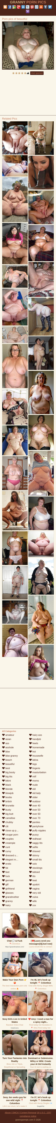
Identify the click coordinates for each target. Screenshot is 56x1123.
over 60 (34, 814)
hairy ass (35, 735)
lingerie (34, 768)
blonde (7, 789)
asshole (8, 747)
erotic (6, 863)
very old (35, 893)
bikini (6, 780)
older (33, 797)
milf (32, 776)
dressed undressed (14, 855)
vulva (33, 897)
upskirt (34, 884)
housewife (36, 756)
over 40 (34, 805)
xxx (32, 905)
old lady (35, 793)
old (32, 789)
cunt (6, 847)
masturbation (37, 772)
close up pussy (11, 830)
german (8, 880)
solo (33, 863)
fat (5, 868)
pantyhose (36, 826)
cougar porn (10, 834)
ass (5, 743)
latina (33, 760)
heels (33, 743)
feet (5, 872)
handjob (35, 739)
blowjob (8, 793)
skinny (34, 855)
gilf (5, 884)
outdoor (35, 801)
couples (8, 839)
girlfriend (8, 888)
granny (7, 901)
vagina (34, 888)
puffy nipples (37, 830)
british (7, 801)
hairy (6, 905)
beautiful (8, 764)
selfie (33, 847)
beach (7, 760)
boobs (7, 797)
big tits (7, 776)
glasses (8, 893)
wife (33, 901)
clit (5, 826)
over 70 (34, 818)
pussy (34, 834)
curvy (6, 851)
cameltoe (8, 818)
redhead (35, 839)
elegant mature (11, 859)
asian (6, 739)
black (6, 785)
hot (32, 751)
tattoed (34, 872)
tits (32, 876)
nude (33, 785)
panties (34, 822)
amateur (8, 735)
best (6, 768)
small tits (35, 859)
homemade (37, 747)
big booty (8, 772)
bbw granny (10, 756)
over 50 (34, 810)
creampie (8, 843)
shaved (34, 851)
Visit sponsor (37, 73)
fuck (6, 876)
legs (33, 764)
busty (6, 810)
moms (34, 780)
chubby (7, 822)
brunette (8, 805)
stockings (35, 868)
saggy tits (36, 843)
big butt (7, 814)
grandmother (10, 897)
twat (33, 880)
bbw (6, 751)
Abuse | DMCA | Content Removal (20, 1112)
